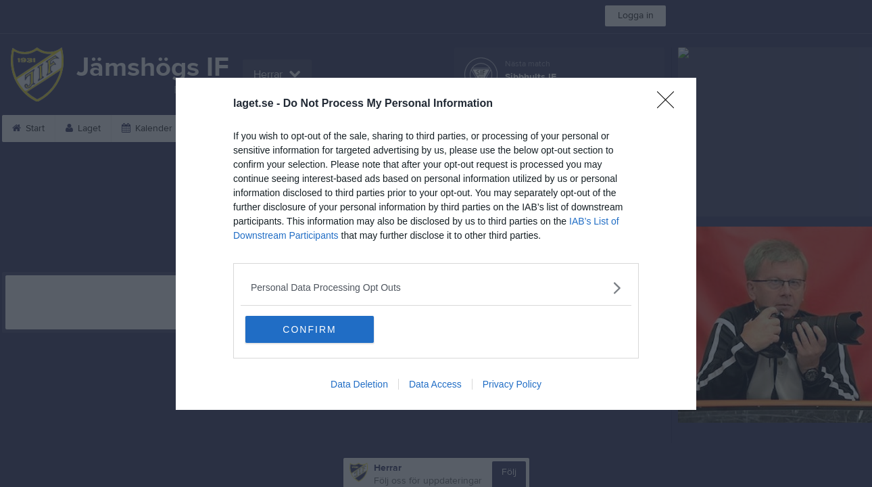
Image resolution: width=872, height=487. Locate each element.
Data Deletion (359, 384)
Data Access (435, 384)
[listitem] (436, 288)
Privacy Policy (512, 384)
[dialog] (436, 244)
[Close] (670, 104)
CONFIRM (309, 329)
